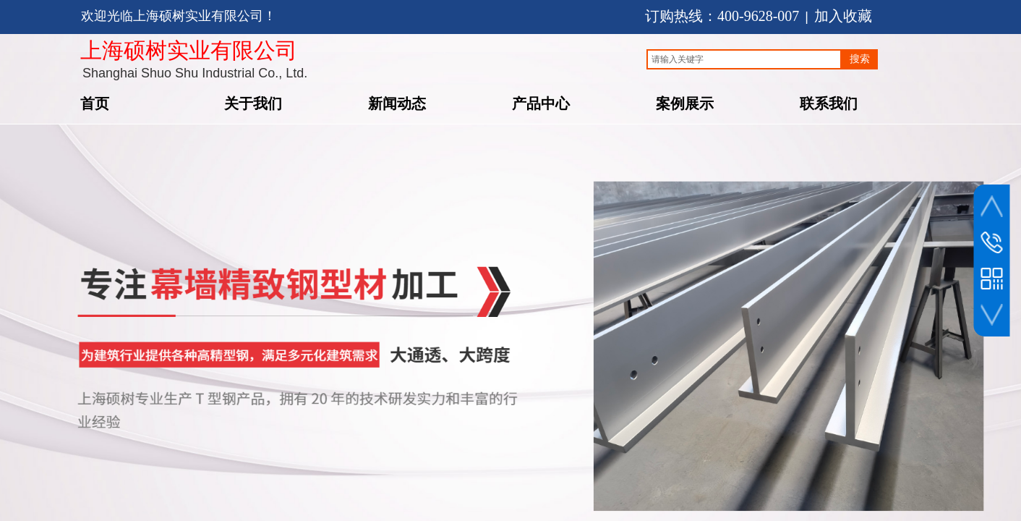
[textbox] (744, 59)
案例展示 (685, 103)
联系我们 (829, 103)
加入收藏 (843, 16)
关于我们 (253, 103)
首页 (94, 103)
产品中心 (541, 103)
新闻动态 (397, 103)
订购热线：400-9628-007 (722, 16)
